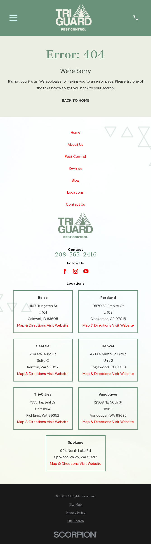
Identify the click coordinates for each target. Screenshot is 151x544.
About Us (75, 144)
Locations (75, 192)
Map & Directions (31, 325)
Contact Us (75, 204)
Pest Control (75, 156)
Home (75, 132)
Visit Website (57, 325)
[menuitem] (75, 504)
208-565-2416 (76, 254)
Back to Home (75, 100)
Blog (75, 180)
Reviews (75, 168)
